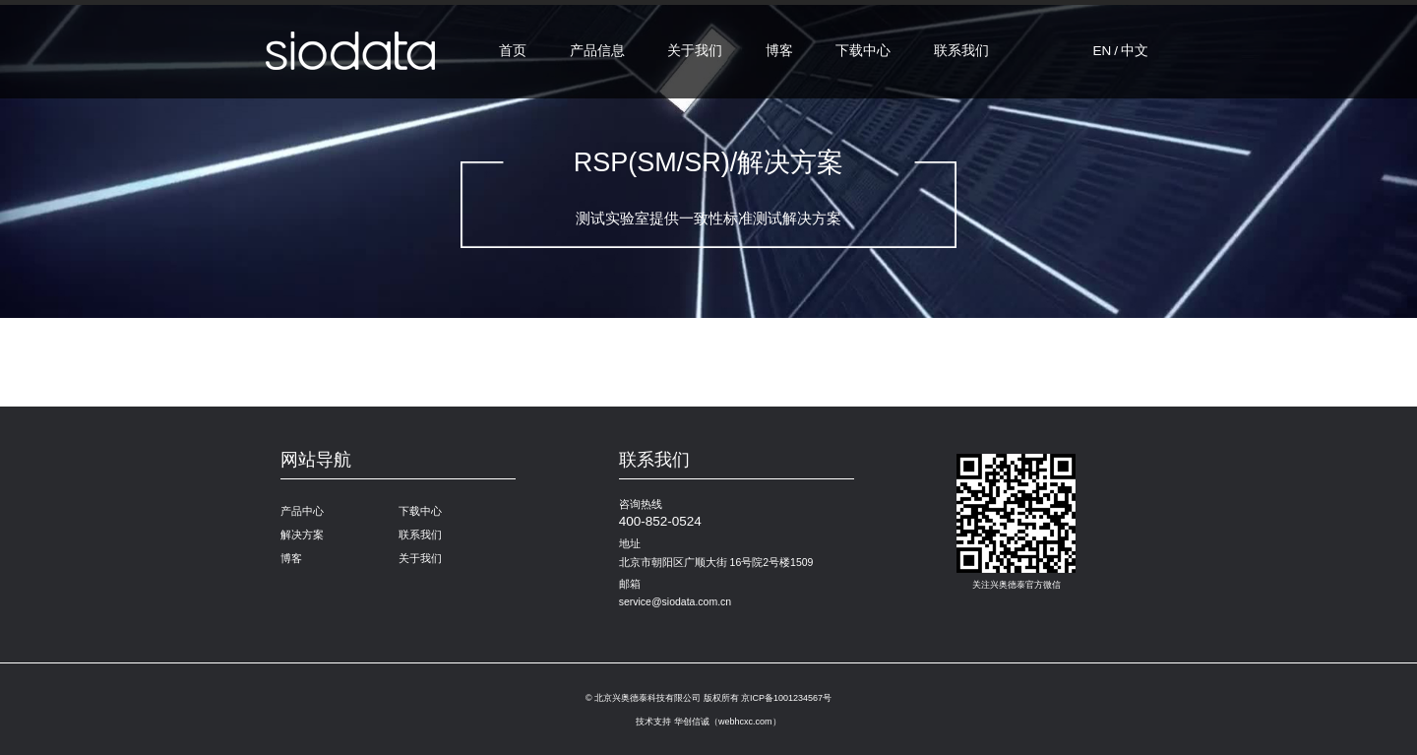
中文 (1134, 50)
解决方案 (302, 534)
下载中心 (863, 50)
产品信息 (597, 50)
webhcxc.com (745, 721)
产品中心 (302, 511)
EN (1101, 50)
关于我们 (694, 50)
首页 (512, 50)
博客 (779, 50)
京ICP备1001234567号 (786, 698)
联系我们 (961, 50)
